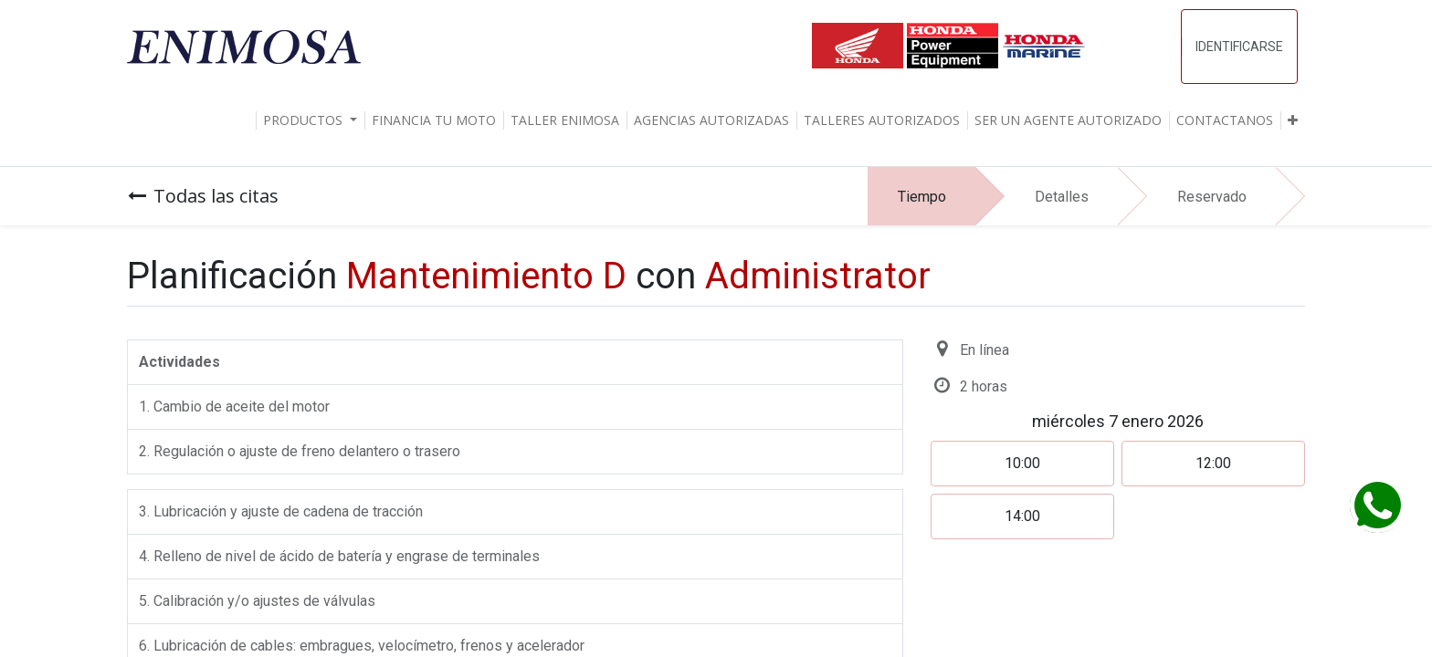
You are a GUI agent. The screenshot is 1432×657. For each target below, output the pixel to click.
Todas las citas (203, 195)
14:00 (1022, 516)
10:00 (1022, 463)
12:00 (1213, 463)
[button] (1292, 120)
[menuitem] (433, 120)
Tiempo (922, 196)
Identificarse (1239, 46)
